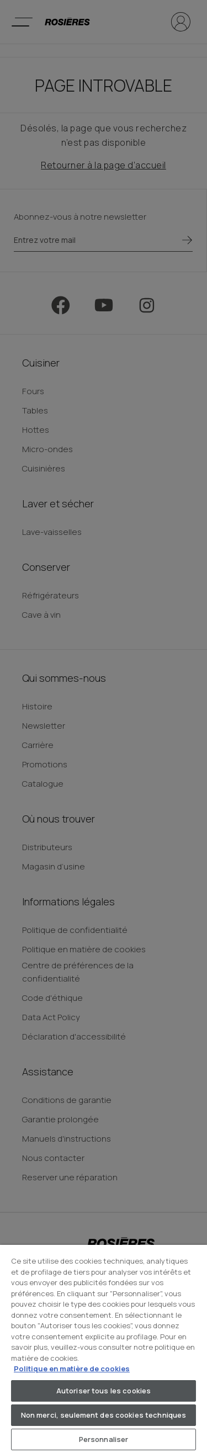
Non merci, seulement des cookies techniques (104, 1415)
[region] (103, 1349)
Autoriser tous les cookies (103, 1391)
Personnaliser (104, 1439)
